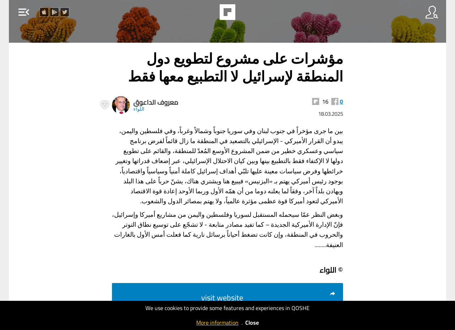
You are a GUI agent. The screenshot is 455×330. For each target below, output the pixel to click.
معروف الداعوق (155, 102)
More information (217, 322)
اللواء (138, 109)
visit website (268, 297)
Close (252, 322)
